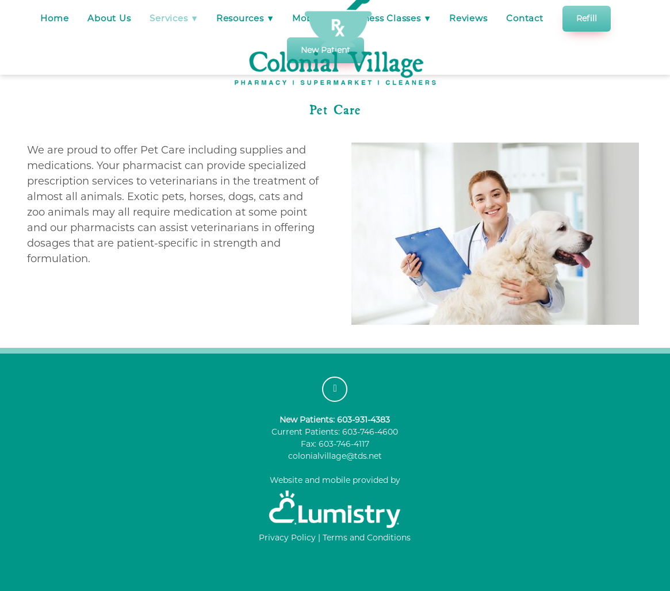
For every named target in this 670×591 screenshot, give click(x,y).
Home (54, 18)
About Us (109, 18)
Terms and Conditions (367, 537)
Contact (524, 18)
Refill (586, 18)
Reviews (468, 18)
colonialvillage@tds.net (335, 456)
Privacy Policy (287, 537)
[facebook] (334, 389)
